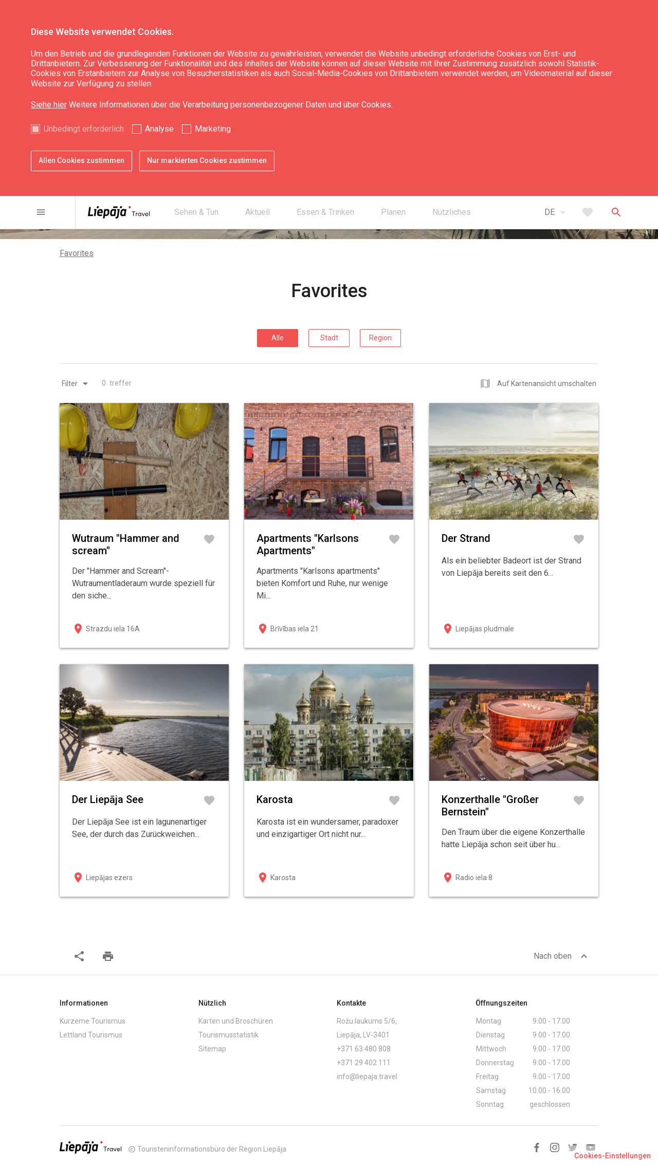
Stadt (329, 338)
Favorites (77, 253)
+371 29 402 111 (364, 1063)
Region (380, 338)
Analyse (159, 129)
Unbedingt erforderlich (84, 129)
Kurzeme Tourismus (92, 1021)
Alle (277, 338)
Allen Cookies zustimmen (81, 160)
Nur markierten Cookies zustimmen (207, 160)
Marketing (213, 129)
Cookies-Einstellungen (612, 1156)
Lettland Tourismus (91, 1035)
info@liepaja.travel (367, 1076)
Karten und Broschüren (235, 1021)
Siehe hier (49, 105)
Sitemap (212, 1049)
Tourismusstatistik (228, 1035)
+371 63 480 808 (364, 1049)
